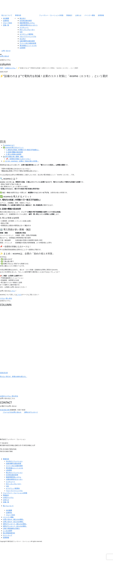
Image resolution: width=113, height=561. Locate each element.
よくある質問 (7, 531)
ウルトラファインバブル (28, 36)
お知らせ (78, 15)
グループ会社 (7, 23)
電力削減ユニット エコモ (28, 45)
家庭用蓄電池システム (27, 23)
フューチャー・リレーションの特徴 (51, 15)
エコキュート (24, 27)
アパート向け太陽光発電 (28, 43)
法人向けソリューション (14, 461)
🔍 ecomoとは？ (9, 145)
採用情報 (101, 15)
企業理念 (6, 21)
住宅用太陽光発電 (26, 21)
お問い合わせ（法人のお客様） (13, 522)
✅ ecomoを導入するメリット (13, 147)
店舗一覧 (6, 25)
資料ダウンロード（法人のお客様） (15, 526)
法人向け (23, 39)
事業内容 (18, 15)
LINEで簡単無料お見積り (11, 528)
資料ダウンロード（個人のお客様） (15, 524)
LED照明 (22, 48)
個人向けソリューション (14, 472)
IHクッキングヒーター (27, 30)
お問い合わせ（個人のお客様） (13, 519)
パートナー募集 (89, 15)
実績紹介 (69, 15)
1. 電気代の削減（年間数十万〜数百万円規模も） (22, 150)
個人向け (23, 18)
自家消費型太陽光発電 (27, 41)
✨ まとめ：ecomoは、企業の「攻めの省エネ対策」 (21, 161)
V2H (21, 32)
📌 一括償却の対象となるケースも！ (18, 159)
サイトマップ (7, 535)
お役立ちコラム (8, 497)
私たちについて (7, 15)
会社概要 (6, 18)
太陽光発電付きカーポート (29, 25)
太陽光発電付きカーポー (14, 479)
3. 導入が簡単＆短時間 (13, 154)
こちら (13, 291)
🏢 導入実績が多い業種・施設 (13, 156)
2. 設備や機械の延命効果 (14, 152)
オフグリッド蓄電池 (26, 34)
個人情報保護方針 (9, 533)
